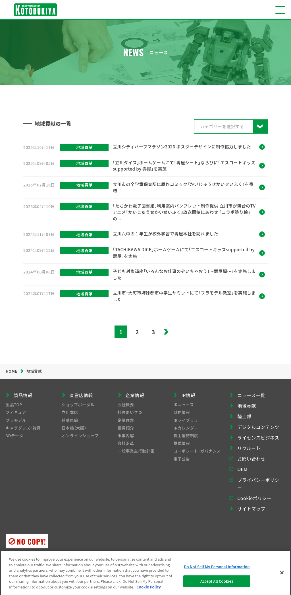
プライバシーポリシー (258, 483)
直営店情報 (81, 395)
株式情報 (181, 443)
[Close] (282, 575)
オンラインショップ (80, 435)
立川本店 (70, 412)
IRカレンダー (185, 428)
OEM (242, 469)
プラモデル (16, 420)
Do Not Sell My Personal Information (217, 568)
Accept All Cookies (216, 583)
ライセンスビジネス (258, 437)
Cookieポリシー (254, 498)
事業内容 (126, 435)
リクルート (249, 448)
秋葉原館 (70, 420)
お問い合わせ (251, 458)
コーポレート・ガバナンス (197, 451)
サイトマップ (251, 508)
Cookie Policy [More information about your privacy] (148, 589)
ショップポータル (78, 404)
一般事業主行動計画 (136, 451)
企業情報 (135, 395)
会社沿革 (126, 443)
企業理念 (126, 420)
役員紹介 (126, 428)
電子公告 (181, 459)
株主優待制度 (185, 435)
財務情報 (181, 412)
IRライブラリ (185, 420)
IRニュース (183, 404)
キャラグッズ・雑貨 (23, 428)
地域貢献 (246, 405)
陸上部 (244, 416)
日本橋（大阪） (74, 428)
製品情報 (23, 395)
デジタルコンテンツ (258, 427)
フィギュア (16, 412)
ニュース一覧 (251, 395)
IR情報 (188, 395)
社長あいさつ (130, 412)
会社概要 (126, 404)
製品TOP (14, 404)
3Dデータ (14, 435)
